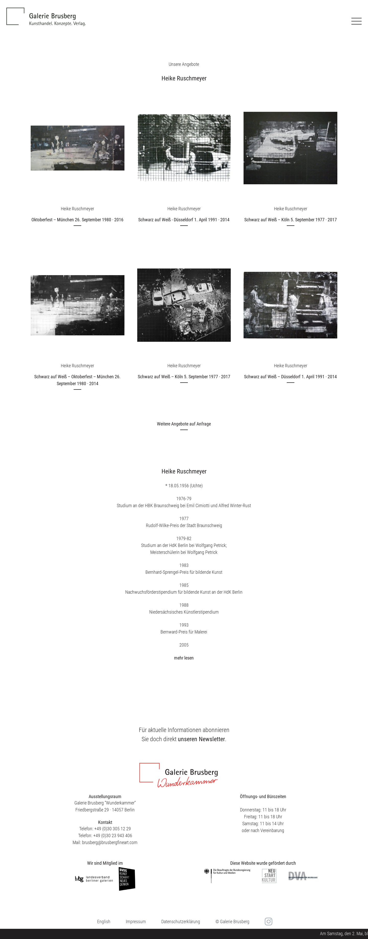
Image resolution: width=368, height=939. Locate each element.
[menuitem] (103, 921)
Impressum (136, 921)
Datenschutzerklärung (180, 921)
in (268, 921)
